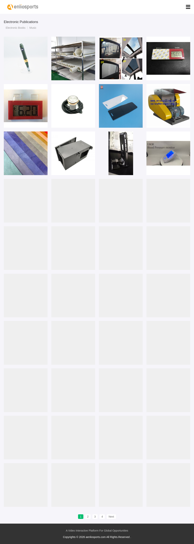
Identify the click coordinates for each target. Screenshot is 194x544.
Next (111, 516)
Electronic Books (15, 27)
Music (32, 27)
